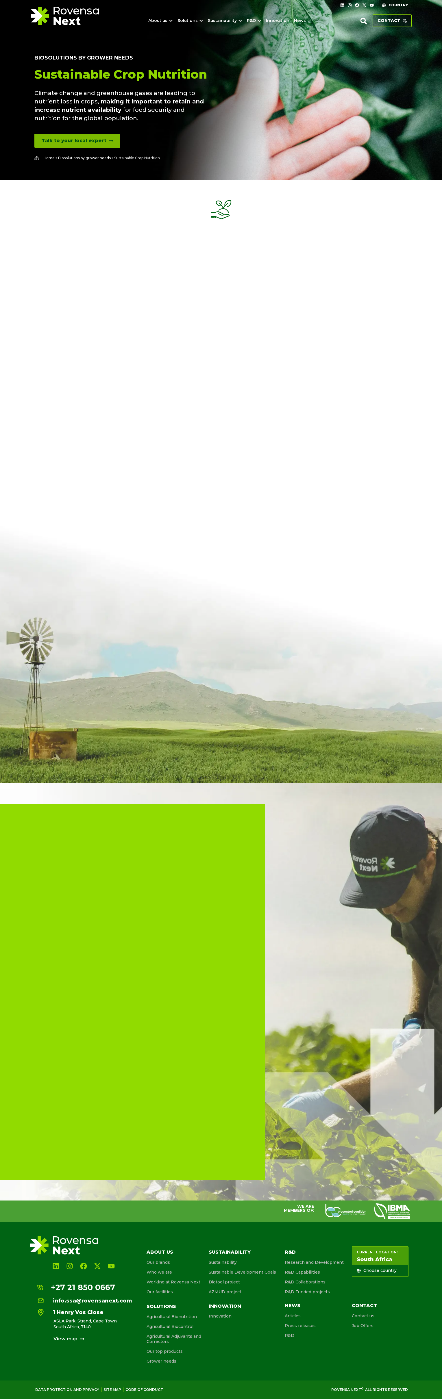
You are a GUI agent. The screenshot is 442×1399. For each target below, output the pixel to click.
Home (49, 158)
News (292, 1305)
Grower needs (161, 1361)
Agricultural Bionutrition (172, 1316)
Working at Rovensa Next (173, 1282)
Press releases (300, 1325)
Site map (112, 1389)
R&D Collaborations (305, 1282)
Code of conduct (144, 1389)
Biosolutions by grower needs (83, 58)
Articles (293, 1315)
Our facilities (160, 1291)
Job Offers (362, 1325)
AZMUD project (225, 1291)
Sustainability (230, 1252)
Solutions (161, 1306)
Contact (364, 1305)
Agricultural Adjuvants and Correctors (174, 1339)
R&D (290, 1252)
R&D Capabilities (302, 1272)
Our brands (158, 1262)
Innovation (225, 1306)
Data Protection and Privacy (67, 1389)
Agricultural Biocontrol (170, 1326)
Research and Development (314, 1262)
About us (160, 1252)
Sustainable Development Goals (242, 1272)
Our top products (165, 1351)
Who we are (159, 1272)
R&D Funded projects (307, 1291)
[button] (364, 21)
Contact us (363, 1315)
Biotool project (224, 1282)
